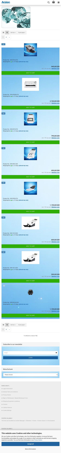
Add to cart (30, 73)
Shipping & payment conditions (11, 401)
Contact (5, 404)
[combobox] (13, 32)
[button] (3, 32)
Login (30, 357)
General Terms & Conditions (10, 392)
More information (30, 449)
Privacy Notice (38, 440)
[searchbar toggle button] (48, 2)
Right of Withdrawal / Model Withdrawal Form (15, 398)
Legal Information (8, 388)
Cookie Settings (7, 410)
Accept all (30, 444)
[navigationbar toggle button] (58, 2)
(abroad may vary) (23, 61)
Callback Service (7, 407)
